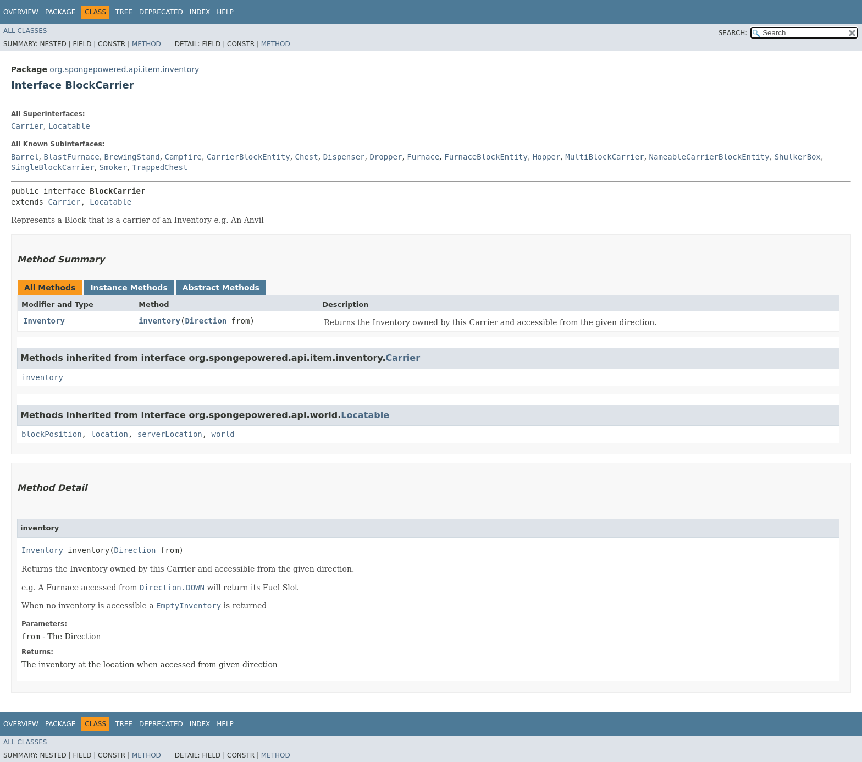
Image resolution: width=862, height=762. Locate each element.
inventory (159, 320)
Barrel (25, 156)
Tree (123, 12)
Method (146, 44)
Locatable (69, 126)
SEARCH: (733, 33)
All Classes (25, 31)
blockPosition (51, 434)
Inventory (44, 320)
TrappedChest (159, 167)
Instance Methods (128, 287)
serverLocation (169, 434)
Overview (20, 12)
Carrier (27, 126)
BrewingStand (132, 156)
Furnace (423, 156)
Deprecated (161, 12)
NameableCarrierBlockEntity (709, 156)
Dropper (385, 156)
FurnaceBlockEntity (486, 156)
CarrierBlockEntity (248, 156)
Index (200, 12)
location (109, 434)
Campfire (183, 156)
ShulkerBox (798, 156)
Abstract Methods (221, 287)
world (223, 434)
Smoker (114, 167)
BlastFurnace (71, 156)
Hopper (547, 156)
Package (60, 12)
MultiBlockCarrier (604, 156)
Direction (205, 320)
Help (225, 12)
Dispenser (344, 156)
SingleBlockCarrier (53, 167)
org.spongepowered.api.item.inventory (124, 69)
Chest (306, 156)
